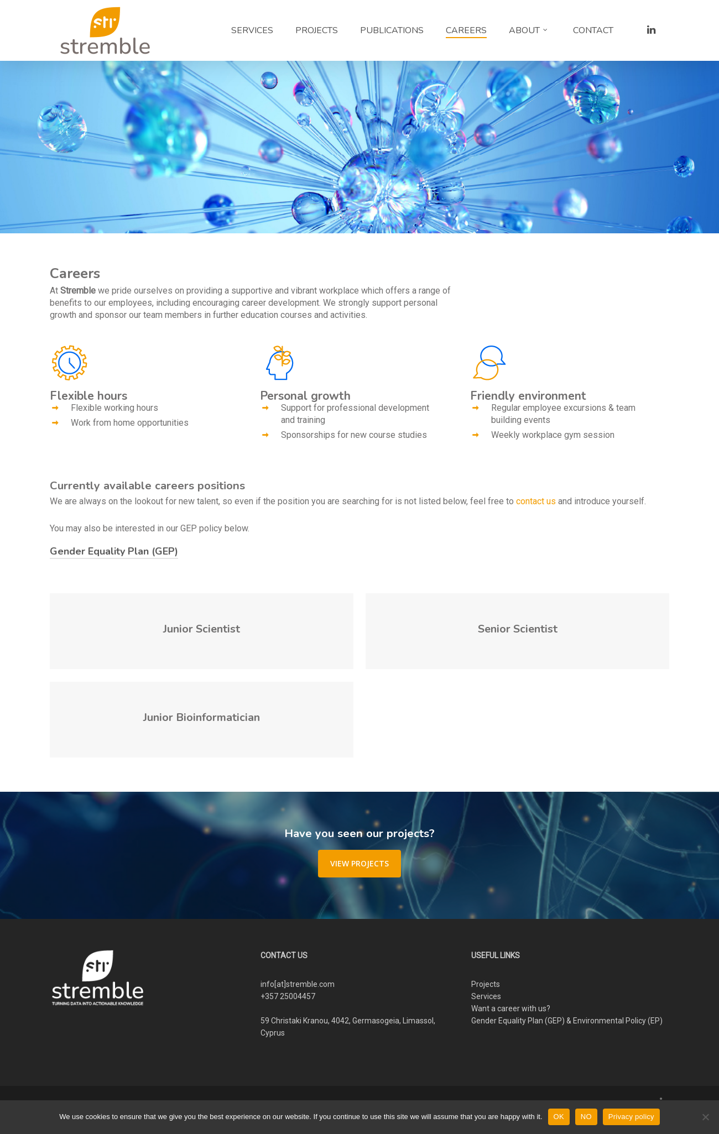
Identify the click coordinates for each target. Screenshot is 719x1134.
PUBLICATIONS (392, 30)
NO (586, 1116)
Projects (485, 984)
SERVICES (252, 30)
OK (559, 1116)
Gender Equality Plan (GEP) (114, 551)
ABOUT (529, 30)
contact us (536, 501)
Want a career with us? (510, 1008)
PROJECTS (316, 30)
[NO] (705, 1116)
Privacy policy (631, 1116)
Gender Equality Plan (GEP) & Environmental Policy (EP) (567, 1020)
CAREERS (466, 30)
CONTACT (593, 30)
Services (486, 996)
